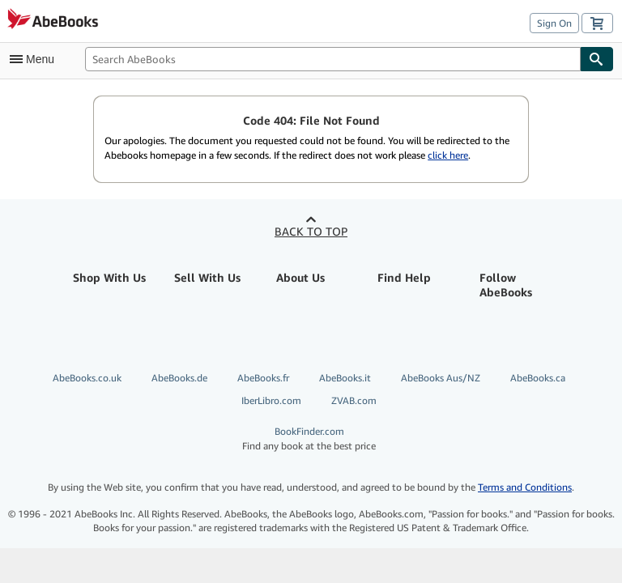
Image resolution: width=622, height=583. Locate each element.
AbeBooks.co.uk (87, 378)
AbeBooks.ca (537, 378)
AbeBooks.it (345, 378)
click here (448, 155)
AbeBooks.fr (263, 378)
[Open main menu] (35, 59)
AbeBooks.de (179, 378)
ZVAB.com (354, 400)
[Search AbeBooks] (333, 59)
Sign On (554, 23)
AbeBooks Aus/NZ (440, 378)
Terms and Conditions (525, 487)
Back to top (311, 231)
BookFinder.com (309, 438)
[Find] (597, 59)
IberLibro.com (271, 400)
